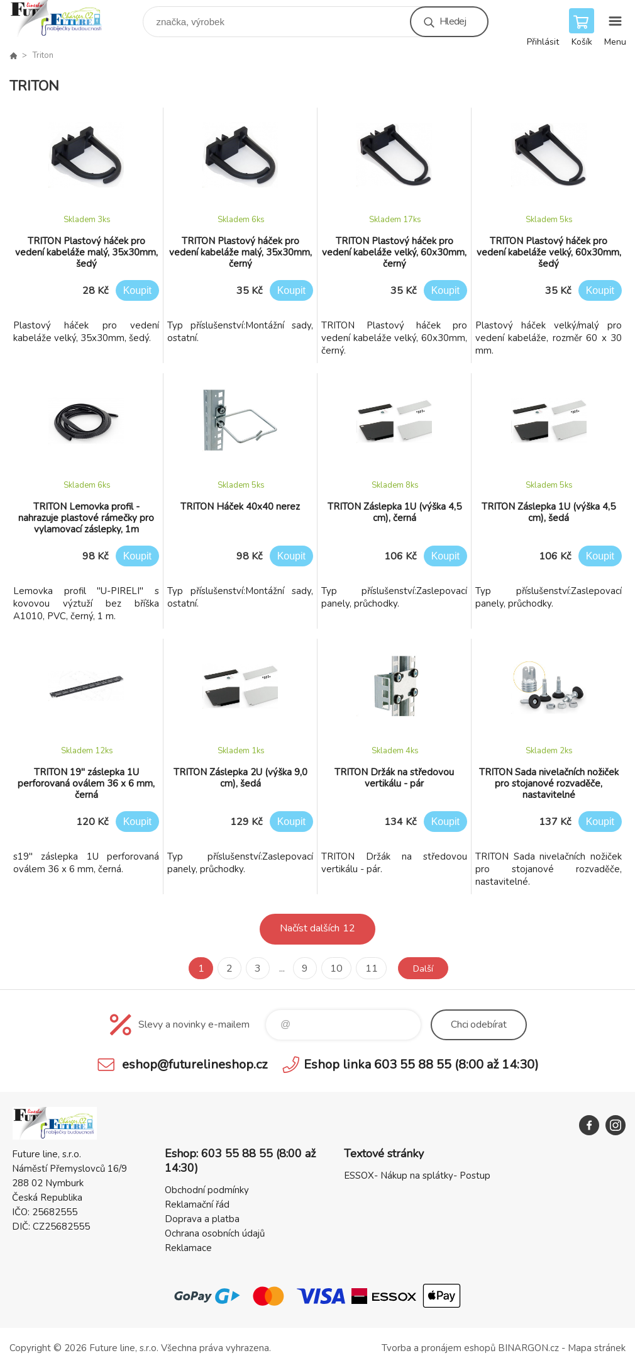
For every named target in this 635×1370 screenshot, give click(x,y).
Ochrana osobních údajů (215, 1233)
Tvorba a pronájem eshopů (438, 1348)
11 (368, 968)
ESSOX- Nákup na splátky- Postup (417, 1175)
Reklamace (188, 1248)
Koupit (137, 290)
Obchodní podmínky (207, 1190)
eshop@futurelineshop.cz (194, 1064)
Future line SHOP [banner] (65, 18)
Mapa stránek (597, 1348)
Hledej (452, 21)
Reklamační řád (197, 1204)
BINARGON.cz (528, 1348)
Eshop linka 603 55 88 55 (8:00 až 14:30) (421, 1064)
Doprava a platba (202, 1219)
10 (334, 968)
